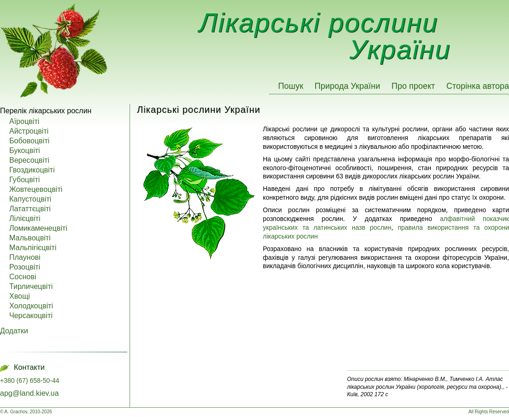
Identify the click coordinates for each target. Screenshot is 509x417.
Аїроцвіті (24, 121)
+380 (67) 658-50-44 (29, 380)
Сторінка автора (477, 86)
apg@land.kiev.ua (29, 393)
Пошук (290, 86)
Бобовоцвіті (29, 141)
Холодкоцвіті (31, 306)
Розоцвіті (24, 267)
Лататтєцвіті (30, 209)
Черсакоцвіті (31, 315)
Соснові (22, 277)
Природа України (347, 86)
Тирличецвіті (31, 286)
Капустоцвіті (30, 199)
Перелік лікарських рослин (46, 111)
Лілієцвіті (24, 218)
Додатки (14, 331)
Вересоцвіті (29, 160)
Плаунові (24, 257)
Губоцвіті (24, 180)
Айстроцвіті (29, 131)
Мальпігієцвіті (32, 247)
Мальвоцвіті (29, 238)
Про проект (413, 86)
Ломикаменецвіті (38, 228)
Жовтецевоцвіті (35, 189)
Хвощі (19, 296)
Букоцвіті (24, 150)
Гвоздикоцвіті (32, 170)
